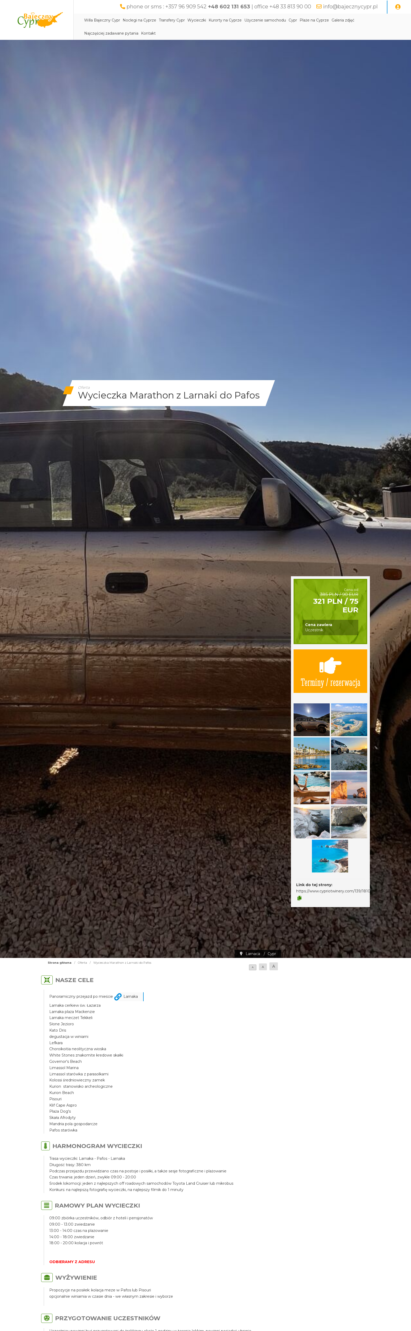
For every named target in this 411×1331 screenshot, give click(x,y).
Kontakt (148, 33)
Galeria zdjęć (343, 20)
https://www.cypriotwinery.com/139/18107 (334, 891)
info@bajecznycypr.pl (350, 6)
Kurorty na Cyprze (225, 20)
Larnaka (130, 996)
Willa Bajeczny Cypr (102, 20)
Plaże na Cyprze (314, 20)
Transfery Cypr (172, 20)
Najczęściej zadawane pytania (111, 33)
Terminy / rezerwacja (330, 671)
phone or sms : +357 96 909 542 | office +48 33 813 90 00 (219, 6)
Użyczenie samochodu (265, 20)
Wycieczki (196, 20)
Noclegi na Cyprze (139, 20)
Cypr (293, 20)
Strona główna (60, 962)
